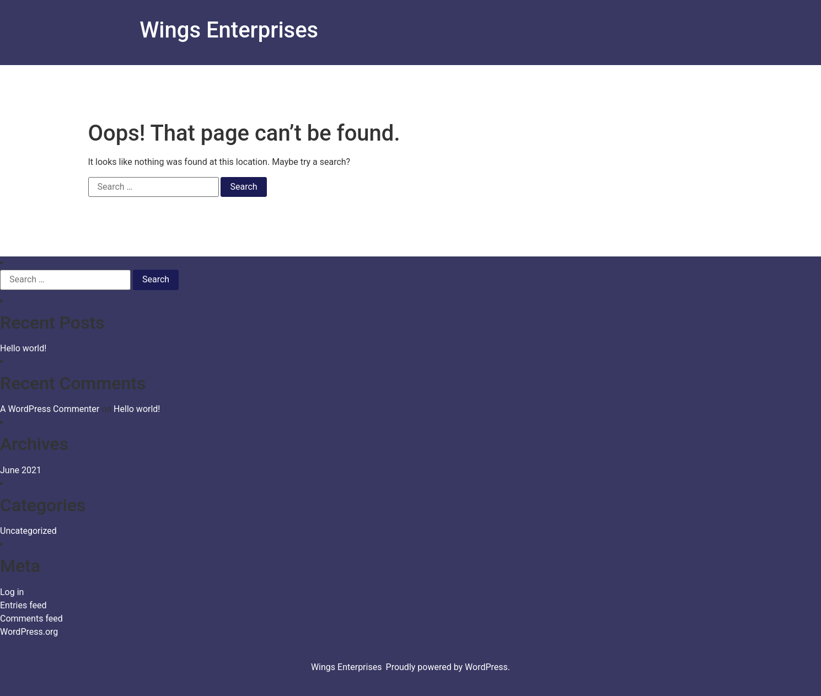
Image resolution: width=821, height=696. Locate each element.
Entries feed (23, 605)
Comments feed (31, 618)
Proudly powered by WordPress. (448, 667)
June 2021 (20, 470)
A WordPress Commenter (49, 409)
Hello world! (23, 348)
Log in (12, 592)
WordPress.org (29, 632)
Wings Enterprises (228, 30)
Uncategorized (28, 531)
